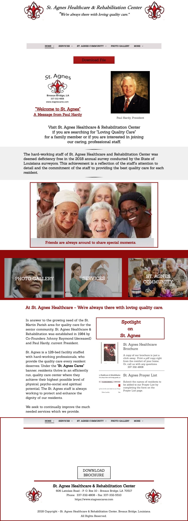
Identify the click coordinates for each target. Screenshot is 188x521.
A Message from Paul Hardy (57, 114)
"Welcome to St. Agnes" (57, 109)
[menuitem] (49, 46)
